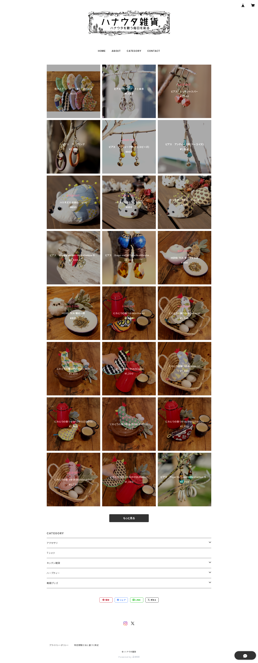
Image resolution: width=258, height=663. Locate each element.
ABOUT (116, 50)
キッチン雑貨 (53, 563)
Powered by (129, 657)
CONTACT (153, 50)
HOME (102, 50)
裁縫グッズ (52, 583)
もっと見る (129, 518)
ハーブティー (53, 573)
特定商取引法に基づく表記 (86, 645)
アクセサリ (52, 543)
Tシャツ (51, 553)
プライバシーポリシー (59, 645)
